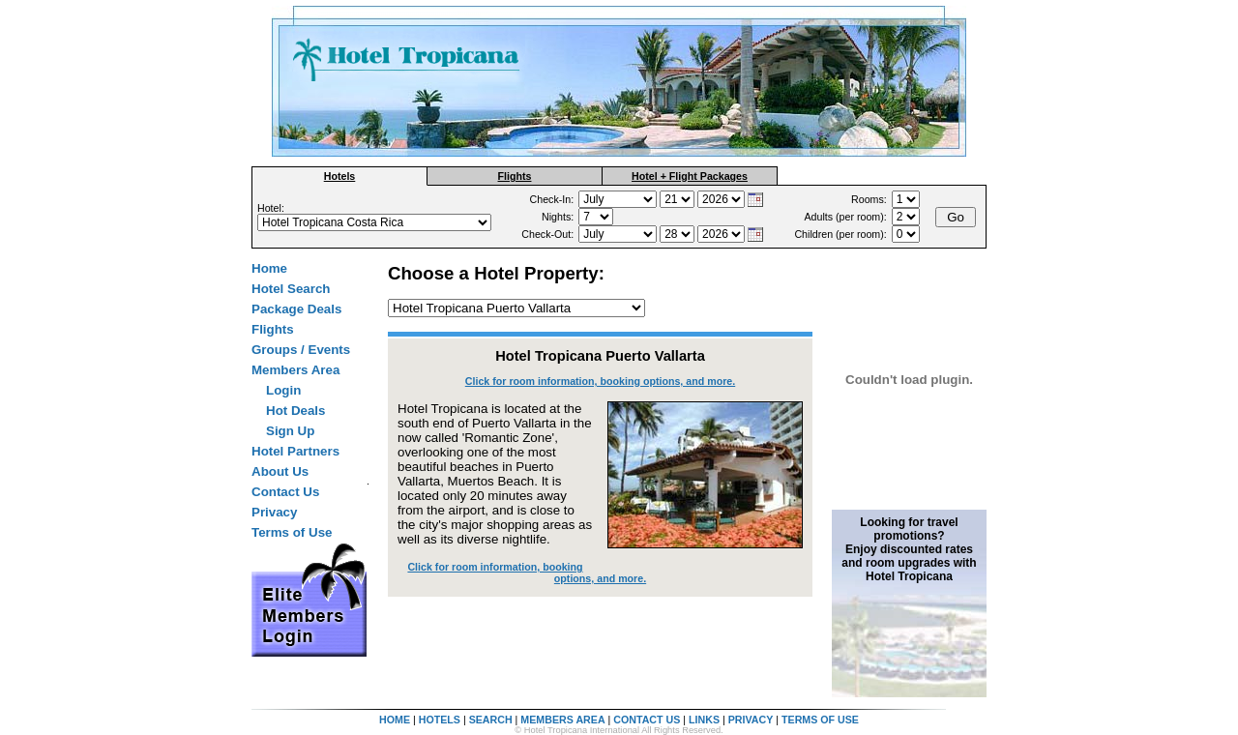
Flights (515, 176)
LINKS (704, 719)
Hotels (340, 176)
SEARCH (491, 719)
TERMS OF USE (820, 719)
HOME (394, 719)
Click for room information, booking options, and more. (600, 381)
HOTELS (439, 719)
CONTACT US (646, 719)
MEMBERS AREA (562, 719)
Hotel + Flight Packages (690, 176)
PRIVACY (751, 719)
